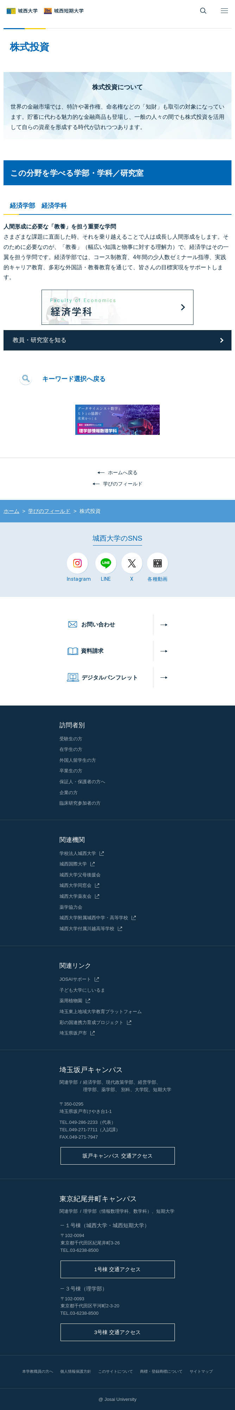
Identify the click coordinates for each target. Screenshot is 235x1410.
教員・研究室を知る (39, 340)
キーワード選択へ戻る (74, 378)
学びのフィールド (122, 484)
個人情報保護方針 (75, 1371)
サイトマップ (201, 1371)
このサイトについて (115, 1371)
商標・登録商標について (161, 1371)
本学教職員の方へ (37, 1371)
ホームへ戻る (123, 472)
